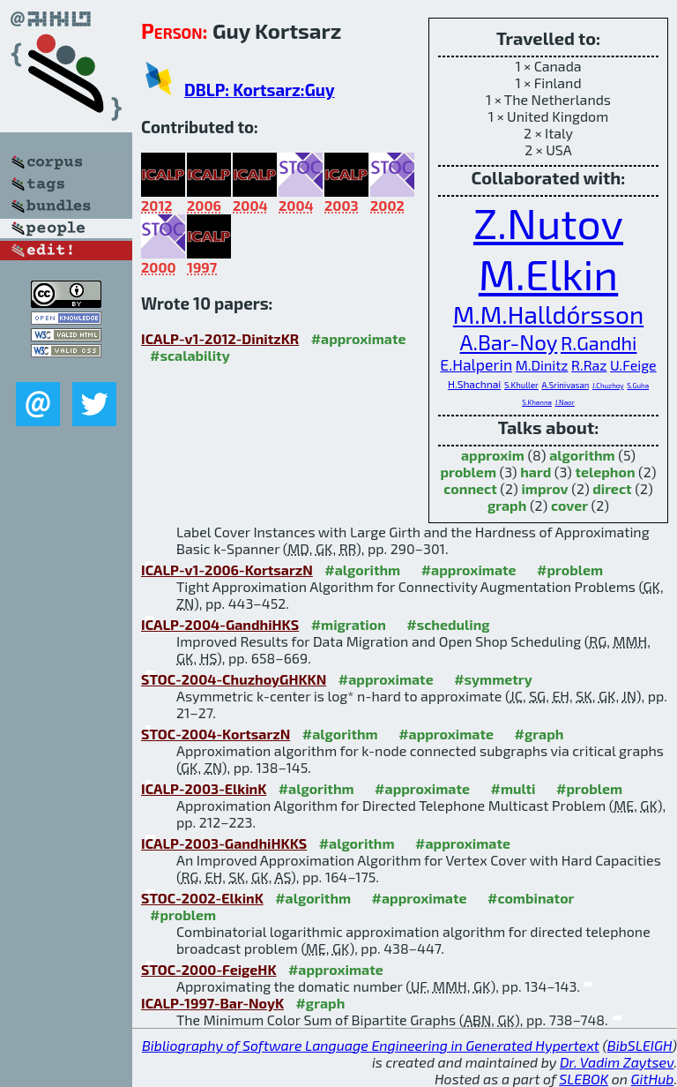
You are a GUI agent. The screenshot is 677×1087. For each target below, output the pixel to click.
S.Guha (638, 385)
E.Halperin (476, 364)
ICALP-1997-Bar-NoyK (212, 1002)
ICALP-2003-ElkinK (203, 788)
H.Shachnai (474, 384)
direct (611, 488)
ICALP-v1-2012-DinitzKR (220, 338)
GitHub (652, 1078)
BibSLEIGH (639, 1045)
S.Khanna (537, 402)
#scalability (190, 355)
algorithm (582, 454)
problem (468, 471)
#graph (539, 733)
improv (544, 488)
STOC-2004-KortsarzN (215, 733)
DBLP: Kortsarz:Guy (259, 89)
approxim (492, 454)
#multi (513, 788)
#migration (348, 624)
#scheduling (447, 624)
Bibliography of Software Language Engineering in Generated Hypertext (370, 1045)
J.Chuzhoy (608, 385)
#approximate (358, 338)
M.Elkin (548, 273)
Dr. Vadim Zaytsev (616, 1061)
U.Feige (633, 364)
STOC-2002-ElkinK (202, 897)
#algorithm (362, 569)
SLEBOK (583, 1078)
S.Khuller (521, 384)
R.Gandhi (598, 342)
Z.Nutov (548, 222)
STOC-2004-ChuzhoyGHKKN (233, 679)
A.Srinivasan (566, 384)
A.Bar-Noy (509, 342)
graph (506, 505)
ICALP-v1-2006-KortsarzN (227, 569)
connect (469, 488)
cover (569, 505)
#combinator (530, 897)
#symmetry (493, 679)
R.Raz (588, 364)
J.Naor (565, 402)
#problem (570, 569)
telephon (605, 471)
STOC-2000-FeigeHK (208, 969)
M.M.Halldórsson (548, 314)
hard (535, 471)
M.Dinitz (542, 364)
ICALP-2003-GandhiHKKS (224, 843)
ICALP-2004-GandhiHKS (220, 624)
